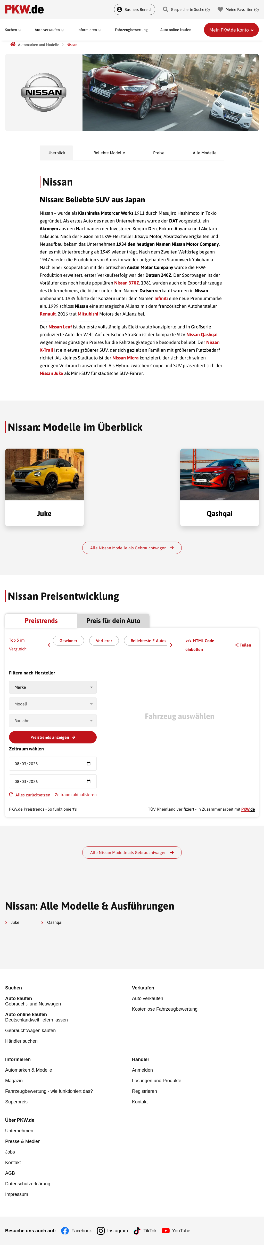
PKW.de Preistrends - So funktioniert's (43, 809)
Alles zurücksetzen (29, 794)
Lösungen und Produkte (156, 1080)
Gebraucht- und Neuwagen (68, 1001)
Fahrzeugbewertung (131, 30)
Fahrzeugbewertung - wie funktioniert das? (49, 1091)
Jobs (10, 1152)
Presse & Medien (22, 1141)
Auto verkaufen (147, 998)
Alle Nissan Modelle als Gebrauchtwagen (132, 547)
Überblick (56, 152)
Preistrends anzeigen (52, 737)
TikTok (149, 1230)
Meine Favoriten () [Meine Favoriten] (238, 9)
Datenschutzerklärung (27, 1183)
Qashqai (51, 922)
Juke (12, 922)
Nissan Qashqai (202, 334)
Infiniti (161, 298)
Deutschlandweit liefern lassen (68, 1017)
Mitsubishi (88, 314)
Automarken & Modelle (28, 1070)
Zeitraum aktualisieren (76, 795)
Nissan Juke (51, 373)
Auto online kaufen (175, 30)
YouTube (181, 1230)
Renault (48, 314)
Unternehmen (19, 1130)
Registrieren (144, 1091)
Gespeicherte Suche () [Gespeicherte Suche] (186, 9)
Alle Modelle (205, 152)
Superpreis (16, 1101)
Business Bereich (134, 9)
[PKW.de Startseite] (12, 45)
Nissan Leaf (60, 326)
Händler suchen (21, 1041)
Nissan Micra (125, 357)
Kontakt (140, 1101)
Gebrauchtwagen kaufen (30, 1030)
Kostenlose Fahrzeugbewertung (164, 1009)
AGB (10, 1173)
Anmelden (142, 1070)
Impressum (16, 1194)
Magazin (14, 1080)
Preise (158, 152)
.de (248, 809)
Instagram (117, 1230)
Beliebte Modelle (109, 152)
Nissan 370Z (126, 283)
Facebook (81, 1230)
